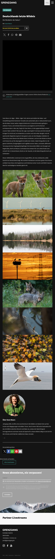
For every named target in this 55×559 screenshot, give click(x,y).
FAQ (3, 555)
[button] (5, 35)
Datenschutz (17, 555)
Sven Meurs (8, 23)
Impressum (11, 555)
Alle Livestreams (9, 462)
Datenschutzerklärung (44, 481)
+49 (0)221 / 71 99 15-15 (9, 538)
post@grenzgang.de (8, 540)
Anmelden (7, 494)
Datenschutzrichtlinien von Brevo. (33, 488)
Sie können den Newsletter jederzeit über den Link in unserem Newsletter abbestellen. (22, 483)
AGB (7, 555)
